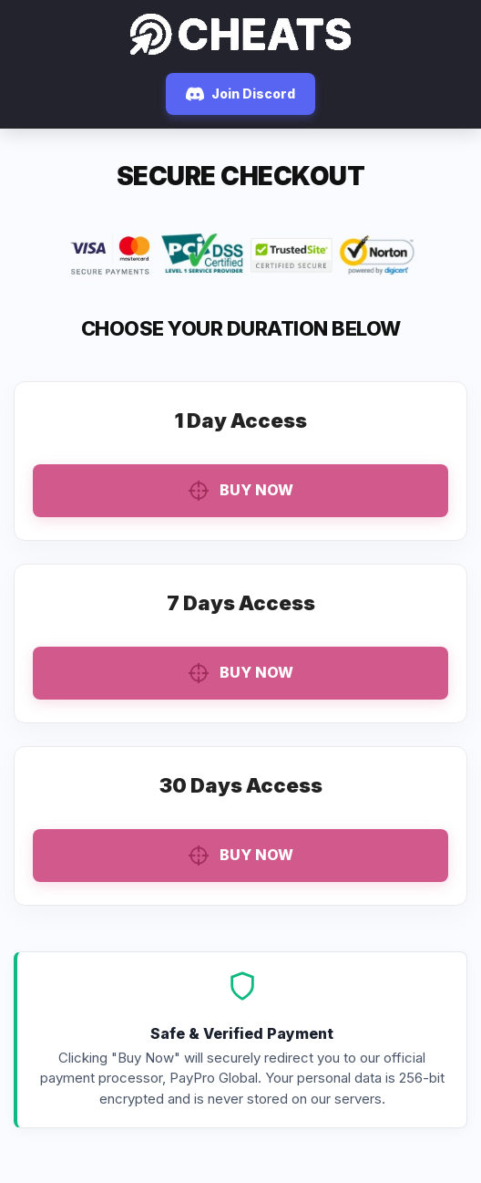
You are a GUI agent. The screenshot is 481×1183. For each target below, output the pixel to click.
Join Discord (240, 94)
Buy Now (241, 491)
